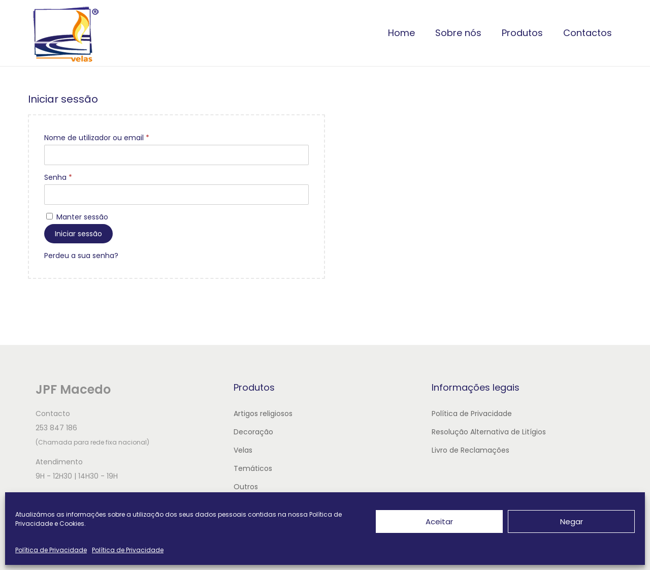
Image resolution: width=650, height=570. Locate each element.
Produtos (522, 32)
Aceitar (439, 521)
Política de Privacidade (51, 550)
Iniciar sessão (78, 234)
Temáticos (253, 468)
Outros (246, 487)
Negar (571, 521)
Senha (58, 177)
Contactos (587, 32)
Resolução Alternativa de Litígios (489, 432)
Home (401, 32)
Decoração (253, 432)
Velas (243, 450)
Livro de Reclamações (470, 450)
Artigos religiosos (263, 413)
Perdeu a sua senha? (81, 255)
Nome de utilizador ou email (96, 138)
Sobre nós (458, 32)
